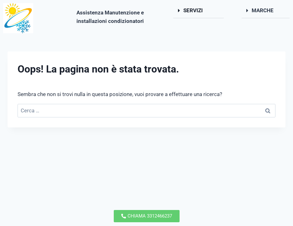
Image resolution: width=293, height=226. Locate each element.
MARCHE (263, 10)
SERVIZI (193, 10)
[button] (198, 10)
